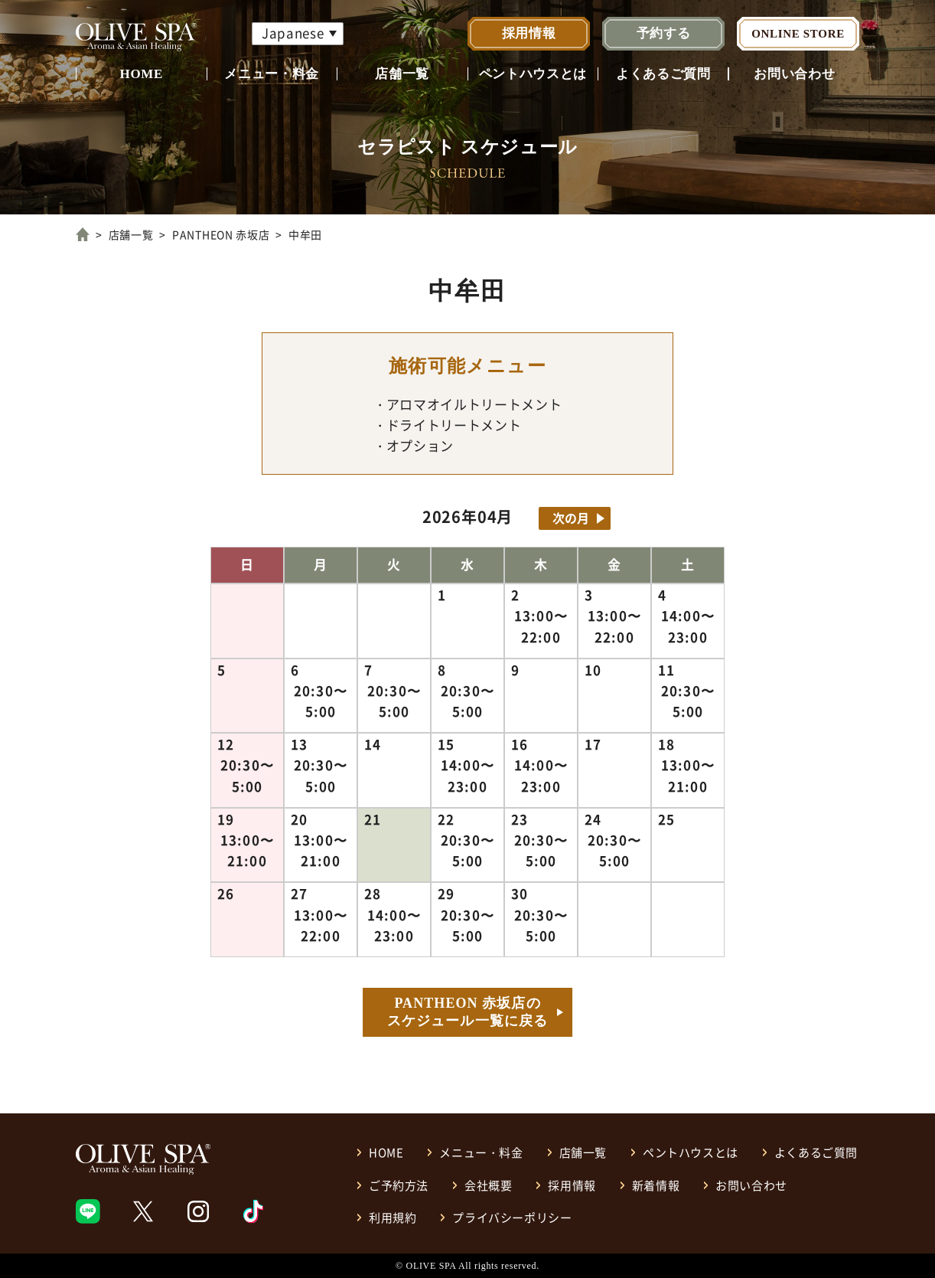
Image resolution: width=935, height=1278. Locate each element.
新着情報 (655, 1185)
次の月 (570, 517)
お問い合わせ (794, 73)
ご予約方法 (398, 1185)
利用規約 (392, 1217)
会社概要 (488, 1185)
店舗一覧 (402, 73)
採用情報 (529, 33)
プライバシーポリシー (512, 1217)
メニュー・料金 (271, 73)
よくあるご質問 (663, 73)
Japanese (293, 32)
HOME (141, 73)
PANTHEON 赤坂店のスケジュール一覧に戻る (467, 1011)
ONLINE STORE (798, 34)
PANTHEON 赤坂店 (220, 234)
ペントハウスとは (533, 73)
